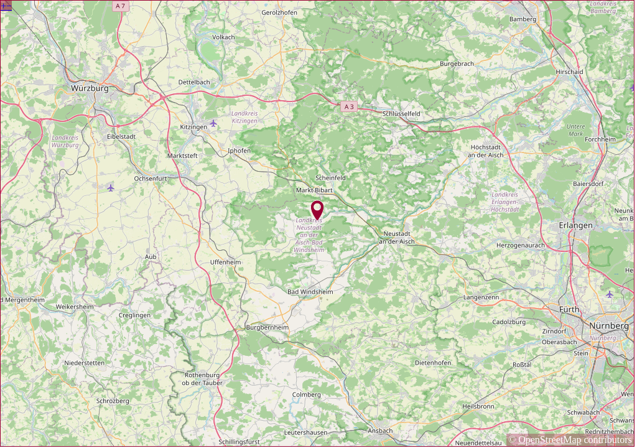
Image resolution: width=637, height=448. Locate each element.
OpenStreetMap (549, 439)
